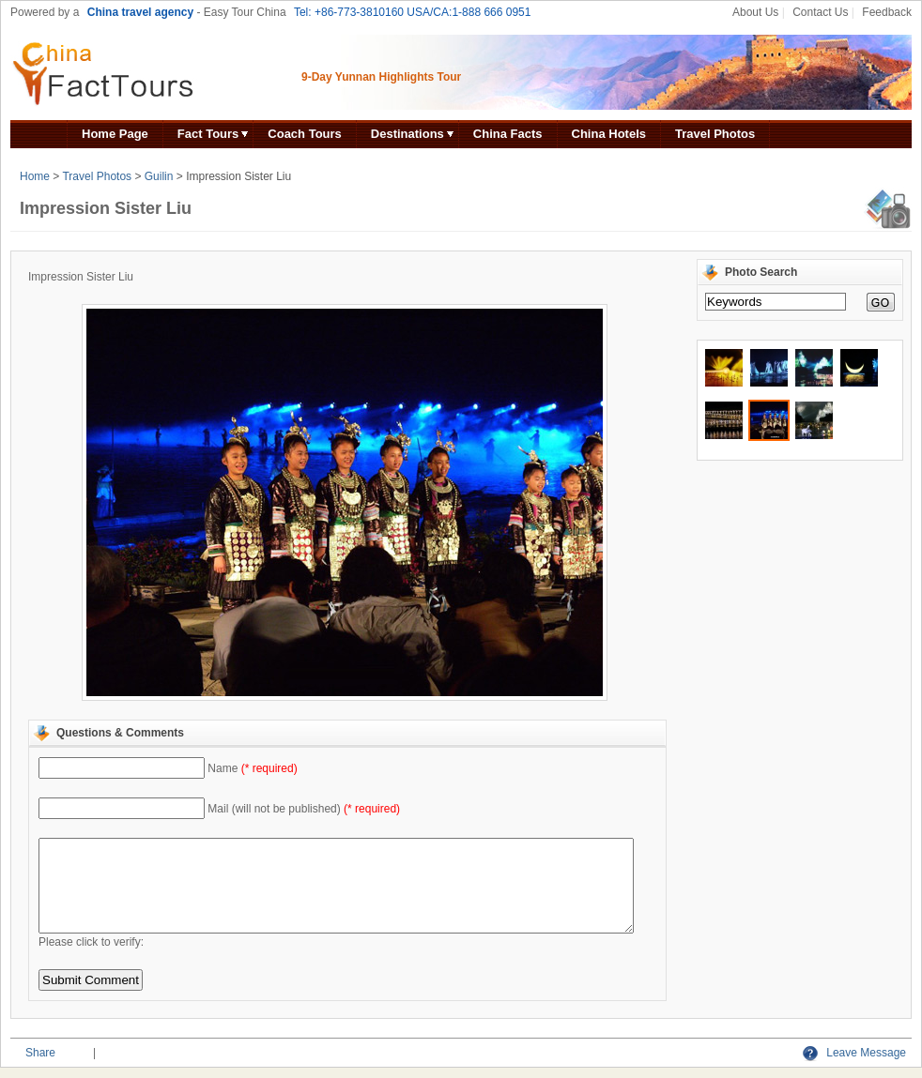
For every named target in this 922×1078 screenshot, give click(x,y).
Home (35, 176)
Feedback (887, 12)
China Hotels (609, 134)
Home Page (115, 134)
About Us (755, 12)
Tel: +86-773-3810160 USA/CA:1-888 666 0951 (412, 12)
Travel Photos (715, 134)
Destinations (407, 134)
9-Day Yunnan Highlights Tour (381, 77)
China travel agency (140, 12)
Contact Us (820, 12)
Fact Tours (208, 134)
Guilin (159, 176)
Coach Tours (305, 134)
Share (40, 1052)
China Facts (508, 134)
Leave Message (854, 1052)
